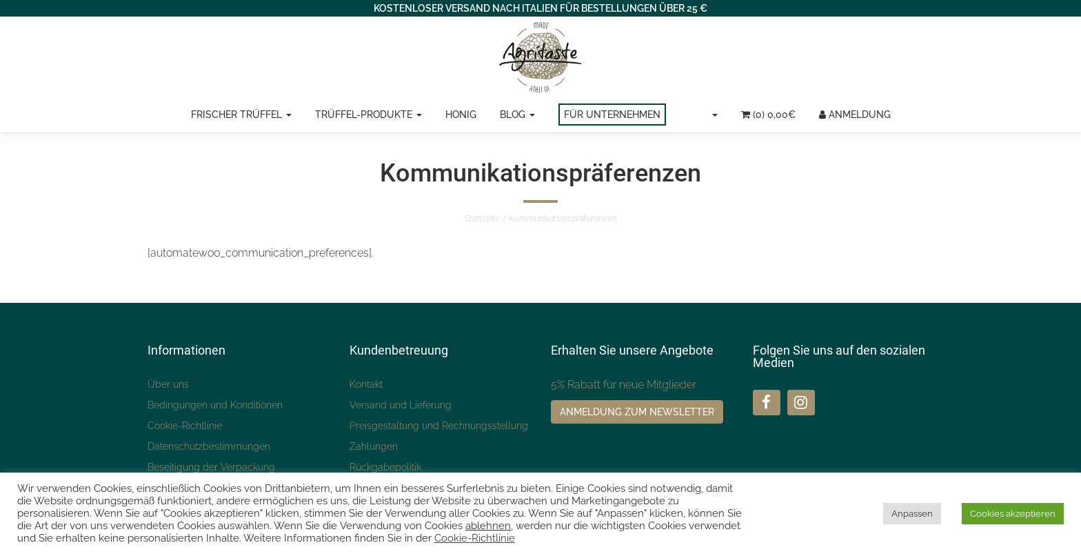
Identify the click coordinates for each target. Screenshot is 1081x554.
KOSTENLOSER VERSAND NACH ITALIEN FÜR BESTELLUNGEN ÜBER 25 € (540, 8)
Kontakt (366, 384)
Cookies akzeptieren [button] (1012, 513)
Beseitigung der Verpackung (211, 467)
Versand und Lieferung (401, 404)
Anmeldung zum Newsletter (637, 411)
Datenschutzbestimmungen (209, 446)
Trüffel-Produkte (368, 114)
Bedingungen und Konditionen (215, 404)
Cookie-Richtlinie (185, 425)
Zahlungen (374, 446)
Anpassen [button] (912, 513)
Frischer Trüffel (241, 114)
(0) (768, 114)
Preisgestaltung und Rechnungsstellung (439, 425)
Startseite (482, 219)
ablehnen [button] (488, 525)
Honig (460, 114)
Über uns (168, 384)
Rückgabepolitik (385, 467)
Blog (517, 114)
